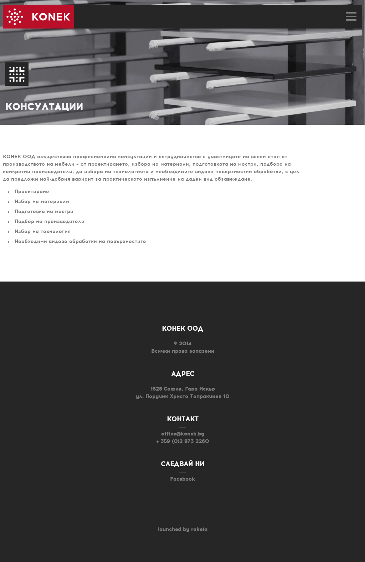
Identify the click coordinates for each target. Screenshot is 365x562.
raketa (199, 529)
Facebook (182, 479)
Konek (38, 17)
